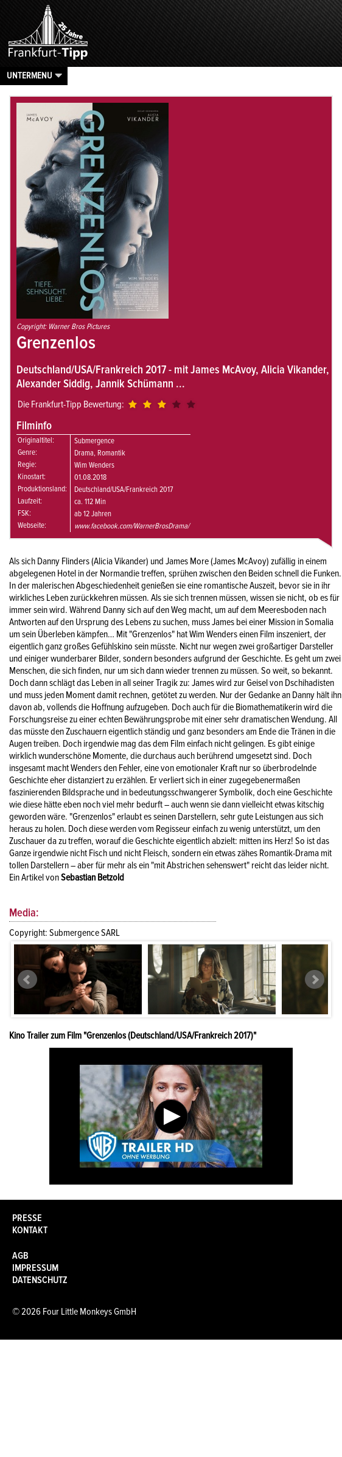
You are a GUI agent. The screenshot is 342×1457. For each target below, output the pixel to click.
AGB (20, 1256)
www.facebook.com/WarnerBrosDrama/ (131, 526)
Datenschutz (40, 1280)
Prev (27, 979)
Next (314, 979)
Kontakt (29, 1230)
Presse (27, 1218)
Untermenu (29, 75)
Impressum (35, 1268)
